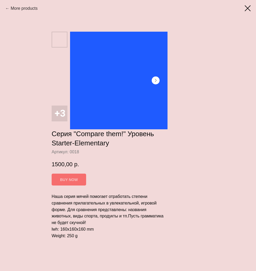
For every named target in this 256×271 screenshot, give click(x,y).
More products (24, 8)
